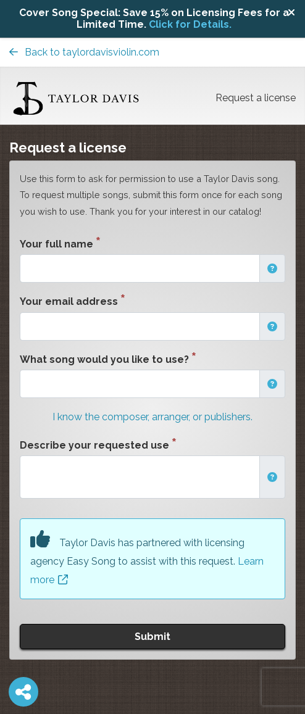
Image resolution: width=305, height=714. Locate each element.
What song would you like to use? (104, 359)
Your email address (69, 301)
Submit (152, 636)
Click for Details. (190, 24)
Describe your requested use (94, 445)
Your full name (56, 244)
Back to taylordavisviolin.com (84, 52)
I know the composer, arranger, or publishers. (152, 417)
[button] (272, 268)
